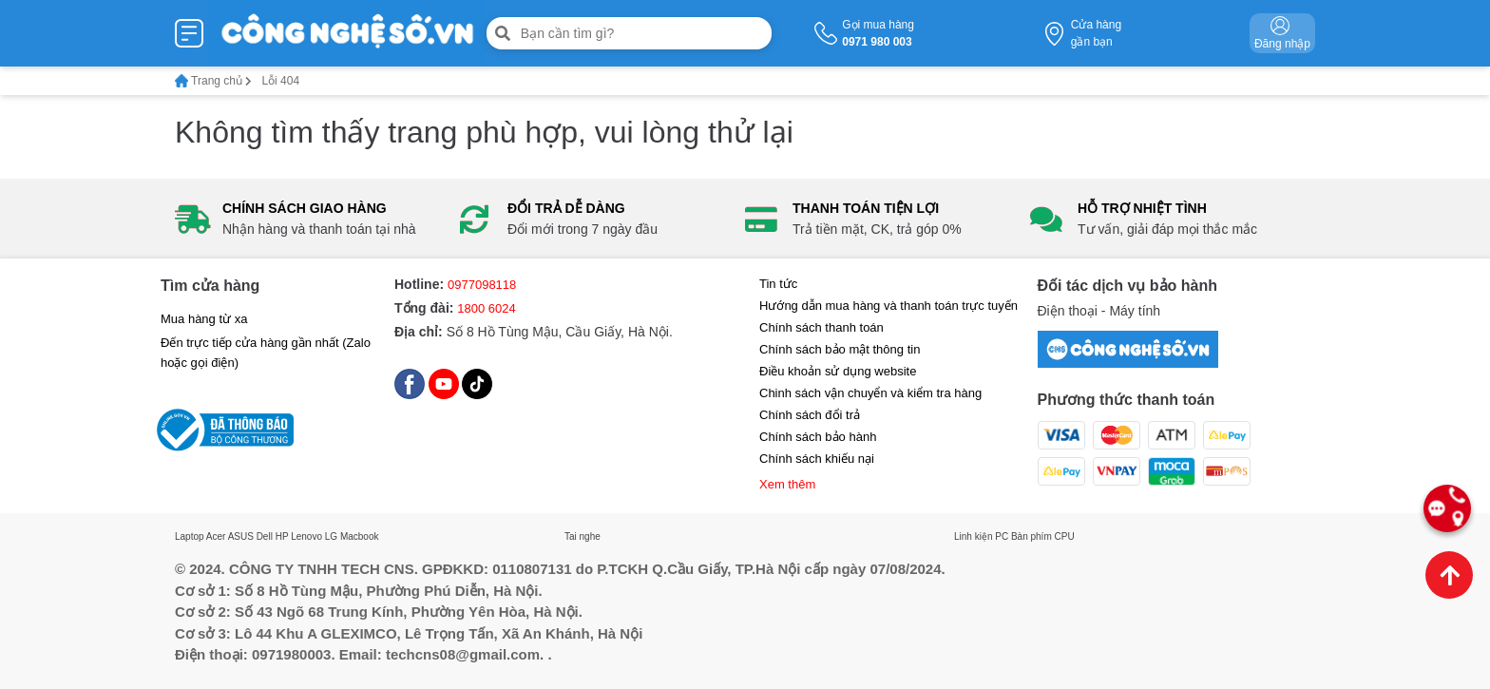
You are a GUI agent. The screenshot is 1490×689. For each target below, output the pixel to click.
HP (282, 536)
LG (331, 536)
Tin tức (778, 284)
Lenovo (306, 536)
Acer (216, 536)
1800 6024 (486, 308)
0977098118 (482, 285)
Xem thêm (787, 484)
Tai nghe (582, 536)
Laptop (189, 536)
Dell (265, 536)
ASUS (241, 536)
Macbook (359, 536)
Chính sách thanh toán (821, 327)
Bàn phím (1031, 536)
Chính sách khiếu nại (816, 458)
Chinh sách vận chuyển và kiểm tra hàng (870, 393)
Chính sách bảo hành (817, 437)
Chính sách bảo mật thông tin (839, 349)
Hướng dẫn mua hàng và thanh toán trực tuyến (888, 305)
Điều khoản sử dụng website (837, 371)
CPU (1065, 536)
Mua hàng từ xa (204, 319)
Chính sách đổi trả (809, 415)
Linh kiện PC (981, 536)
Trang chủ (213, 80)
